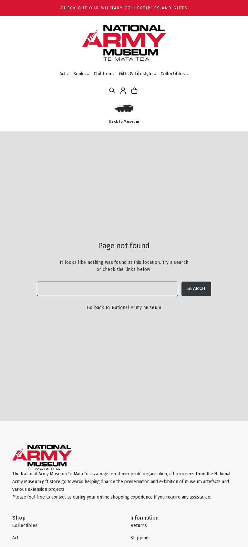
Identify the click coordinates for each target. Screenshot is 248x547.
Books (79, 74)
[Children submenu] (113, 74)
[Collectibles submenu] (187, 74)
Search (196, 288)
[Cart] (135, 91)
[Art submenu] (67, 74)
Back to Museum (124, 121)
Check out (74, 7)
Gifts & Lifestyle (135, 74)
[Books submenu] (88, 74)
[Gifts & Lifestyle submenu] (155, 74)
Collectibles (172, 74)
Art (62, 74)
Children (102, 74)
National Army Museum (136, 307)
